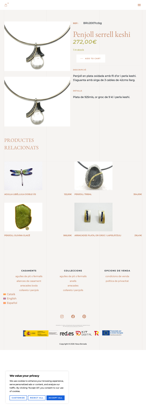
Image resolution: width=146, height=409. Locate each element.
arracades (73, 344)
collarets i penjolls (73, 349)
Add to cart (93, 99)
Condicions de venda (117, 335)
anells (73, 340)
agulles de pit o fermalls (73, 335)
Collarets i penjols (29, 349)
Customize (18, 398)
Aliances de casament (29, 340)
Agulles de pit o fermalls (28, 335)
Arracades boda (28, 344)
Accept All (55, 398)
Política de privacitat (117, 340)
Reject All (36, 398)
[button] (139, 4)
